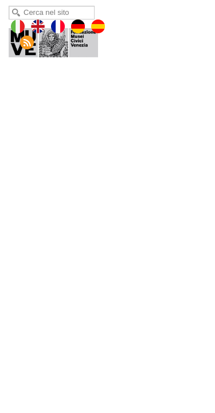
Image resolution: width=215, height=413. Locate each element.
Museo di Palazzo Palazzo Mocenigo (61, 40)
